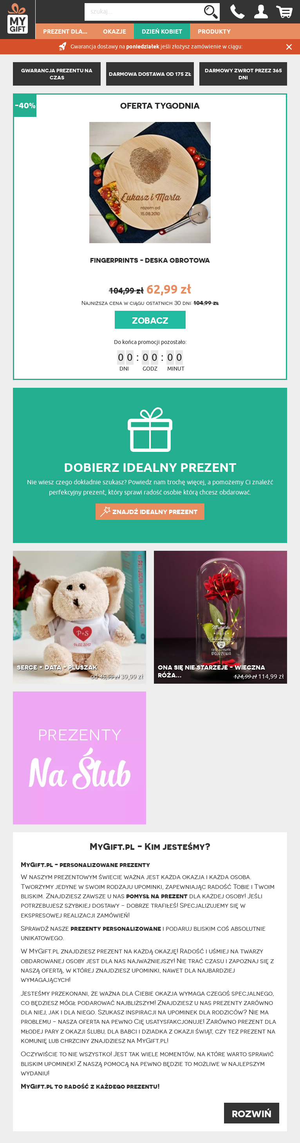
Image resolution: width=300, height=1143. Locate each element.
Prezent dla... (65, 32)
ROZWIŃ (251, 1114)
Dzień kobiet (162, 32)
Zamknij (289, 46)
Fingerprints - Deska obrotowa (150, 260)
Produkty (214, 32)
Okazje (114, 32)
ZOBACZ (150, 320)
